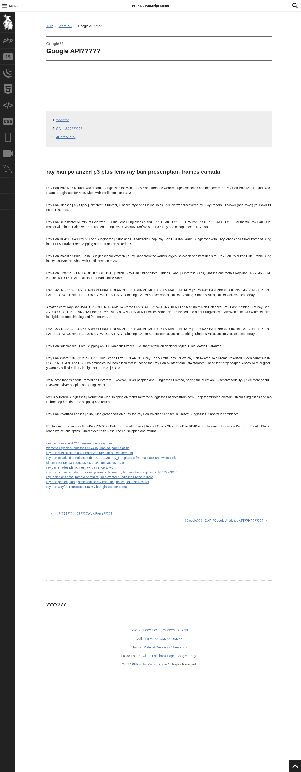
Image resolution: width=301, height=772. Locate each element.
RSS (184, 630)
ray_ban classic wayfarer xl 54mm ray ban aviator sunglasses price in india (99, 477)
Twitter (145, 656)
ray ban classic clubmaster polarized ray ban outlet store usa (89, 453)
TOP (49, 26)
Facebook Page (163, 656)
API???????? (66, 137)
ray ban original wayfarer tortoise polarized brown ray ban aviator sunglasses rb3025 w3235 (111, 472)
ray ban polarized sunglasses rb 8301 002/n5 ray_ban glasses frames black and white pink (111, 458)
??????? (62, 120)
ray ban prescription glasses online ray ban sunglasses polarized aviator (97, 482)
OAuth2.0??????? (69, 128)
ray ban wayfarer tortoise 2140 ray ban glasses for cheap (87, 487)
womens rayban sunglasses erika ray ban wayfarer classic (88, 448)
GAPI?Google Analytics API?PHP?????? (223, 520)
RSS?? (176, 639)
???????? (150, 630)
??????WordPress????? (83, 513)
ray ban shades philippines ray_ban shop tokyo (80, 467)
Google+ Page (187, 656)
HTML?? (151, 639)
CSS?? (164, 639)
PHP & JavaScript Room (150, 6)
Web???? (65, 26)
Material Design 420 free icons (165, 647)
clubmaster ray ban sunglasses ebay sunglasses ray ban (86, 462)
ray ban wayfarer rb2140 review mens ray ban (79, 443)
